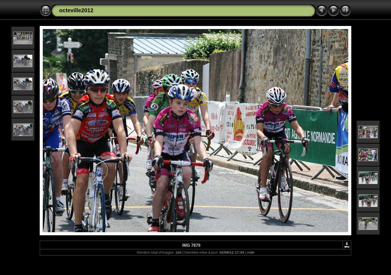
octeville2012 (76, 10)
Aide (250, 252)
